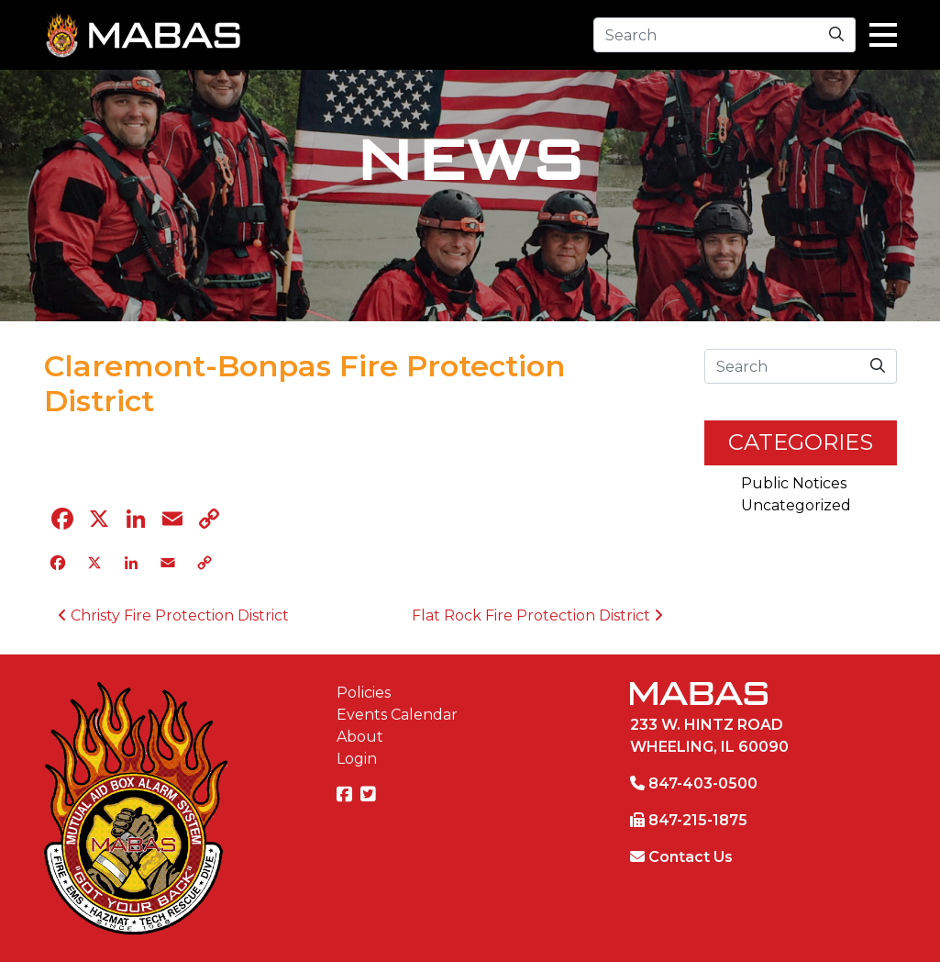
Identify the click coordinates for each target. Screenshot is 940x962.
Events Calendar (397, 714)
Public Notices (793, 483)
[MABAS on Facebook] (347, 795)
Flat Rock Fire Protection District (537, 615)
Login (357, 758)
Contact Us (690, 857)
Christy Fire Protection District (173, 615)
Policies (364, 692)
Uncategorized (796, 505)
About (360, 736)
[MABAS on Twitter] (370, 795)
